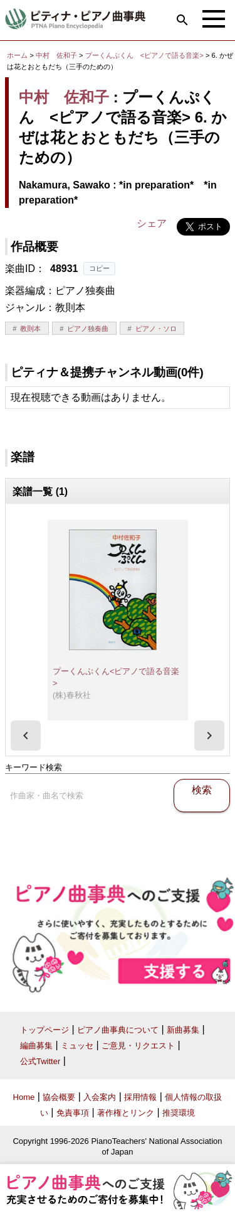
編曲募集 (36, 1045)
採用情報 (140, 1097)
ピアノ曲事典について (118, 1030)
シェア (152, 223)
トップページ (44, 1030)
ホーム (17, 55)
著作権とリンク (125, 1112)
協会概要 (59, 1097)
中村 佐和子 (56, 55)
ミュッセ (77, 1045)
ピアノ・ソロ (156, 328)
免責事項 (72, 1112)
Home (24, 1097)
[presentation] (26, 735)
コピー (99, 268)
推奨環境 (178, 1112)
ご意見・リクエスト (138, 1045)
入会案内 (99, 1097)
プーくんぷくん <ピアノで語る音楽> (145, 55)
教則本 (30, 328)
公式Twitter (40, 1061)
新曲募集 (183, 1030)
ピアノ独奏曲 (87, 328)
